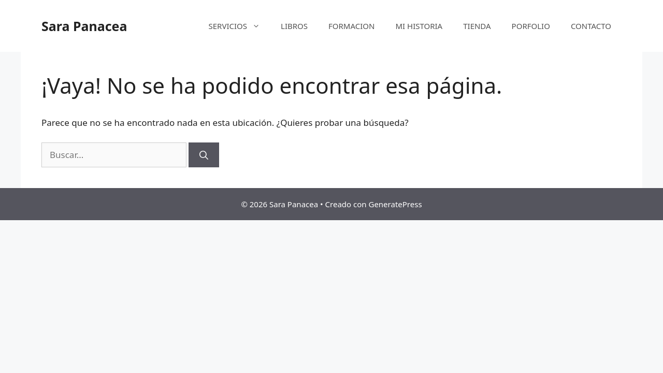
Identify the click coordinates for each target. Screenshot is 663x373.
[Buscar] (204, 154)
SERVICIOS (240, 25)
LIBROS (294, 26)
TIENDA (477, 26)
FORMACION (351, 26)
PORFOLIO (531, 26)
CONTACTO (591, 26)
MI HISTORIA (418, 26)
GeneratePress (395, 204)
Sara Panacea (84, 26)
